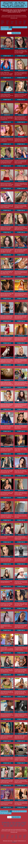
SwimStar (2, 699)
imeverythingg (3, 522)
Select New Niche (16, 33)
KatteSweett (3, 411)
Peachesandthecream (5, 765)
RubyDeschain (17, 743)
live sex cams (8, 826)
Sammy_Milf (3, 721)
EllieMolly (2, 588)
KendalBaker (3, 345)
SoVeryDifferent (4, 146)
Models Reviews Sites (2, 22)
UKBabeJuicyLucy (4, 434)
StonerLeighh (17, 212)
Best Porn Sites (16, 22)
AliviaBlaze (3, 79)
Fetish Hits (14, 842)
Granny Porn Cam (7, 22)
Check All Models (4, 27)
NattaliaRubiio (17, 278)
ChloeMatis (17, 345)
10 (1, 29)
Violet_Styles (17, 190)
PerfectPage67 (17, 367)
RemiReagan (3, 168)
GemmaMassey (17, 235)
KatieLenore (17, 36)
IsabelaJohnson (18, 721)
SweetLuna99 (3, 235)
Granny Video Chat (24, 22)
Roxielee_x (17, 57)
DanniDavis (3, 57)
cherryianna (17, 301)
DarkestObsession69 (19, 633)
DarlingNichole (3, 787)
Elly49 (16, 500)
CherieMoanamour (4, 676)
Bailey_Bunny (3, 102)
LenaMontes (17, 566)
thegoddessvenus (18, 544)
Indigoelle (2, 566)
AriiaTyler (16, 699)
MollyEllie (16, 654)
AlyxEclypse (3, 190)
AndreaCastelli (17, 787)
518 (8, 29)
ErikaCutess (17, 610)
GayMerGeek (3, 323)
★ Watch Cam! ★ (7, 55)
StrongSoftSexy (4, 389)
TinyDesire (17, 411)
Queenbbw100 (3, 212)
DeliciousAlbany (18, 477)
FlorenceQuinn (3, 610)
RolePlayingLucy (4, 743)
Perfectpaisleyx (3, 301)
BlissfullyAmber (4, 278)
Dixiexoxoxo (17, 588)
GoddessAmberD (18, 168)
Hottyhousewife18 (18, 79)
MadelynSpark (3, 36)
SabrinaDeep (17, 389)
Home (9, 33)
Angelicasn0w (17, 522)
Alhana (2, 654)
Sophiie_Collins (18, 765)
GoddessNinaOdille (4, 124)
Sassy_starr (3, 500)
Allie (15, 323)
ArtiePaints (17, 102)
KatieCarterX (3, 367)
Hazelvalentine (3, 477)
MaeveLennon (17, 124)
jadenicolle (17, 146)
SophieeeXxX (17, 256)
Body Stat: (7, 48)
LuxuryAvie (17, 676)
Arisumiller (3, 633)
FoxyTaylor (3, 544)
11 (3, 813)
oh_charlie (3, 256)
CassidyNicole (17, 434)
